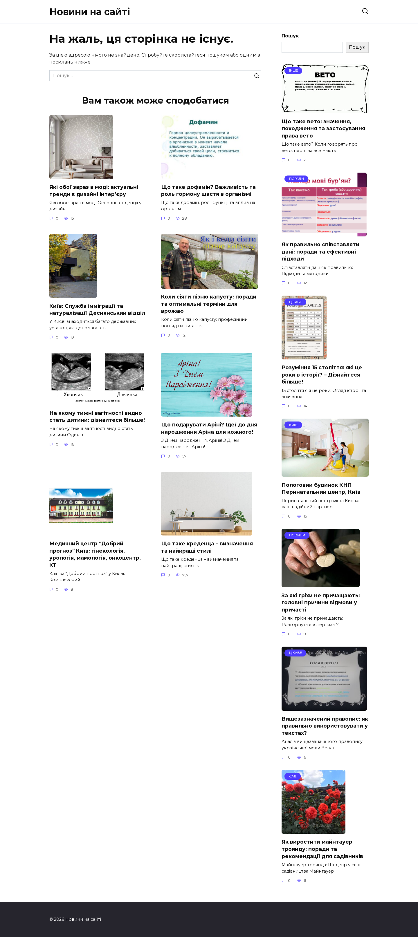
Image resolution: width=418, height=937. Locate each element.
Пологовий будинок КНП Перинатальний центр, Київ (321, 488)
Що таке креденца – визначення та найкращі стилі (207, 547)
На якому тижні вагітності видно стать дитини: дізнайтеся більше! (97, 416)
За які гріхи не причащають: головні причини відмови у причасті (321, 602)
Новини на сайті (89, 11)
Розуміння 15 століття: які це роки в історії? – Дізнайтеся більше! (322, 374)
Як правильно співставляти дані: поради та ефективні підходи (320, 251)
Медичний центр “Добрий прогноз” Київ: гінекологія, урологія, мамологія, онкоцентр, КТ (95, 554)
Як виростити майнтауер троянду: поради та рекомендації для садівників (322, 849)
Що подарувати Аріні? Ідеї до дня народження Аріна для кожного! (209, 428)
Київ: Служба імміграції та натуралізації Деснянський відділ (97, 309)
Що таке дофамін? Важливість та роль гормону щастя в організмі (208, 190)
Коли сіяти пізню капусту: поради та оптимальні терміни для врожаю (208, 304)
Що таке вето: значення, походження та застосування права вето (323, 128)
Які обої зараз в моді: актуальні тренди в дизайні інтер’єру (93, 190)
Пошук (290, 36)
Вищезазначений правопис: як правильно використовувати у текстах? (325, 726)
